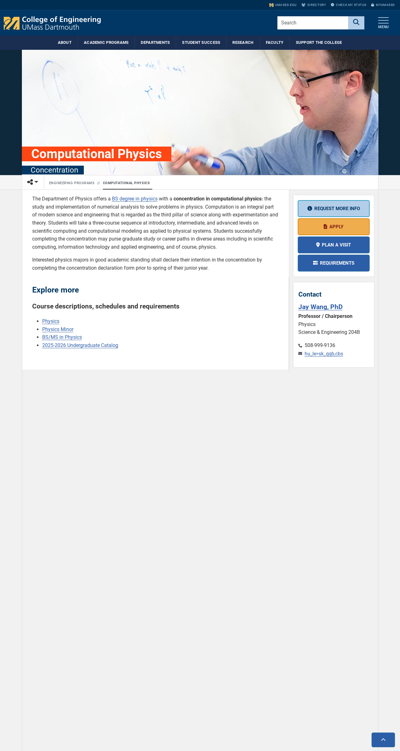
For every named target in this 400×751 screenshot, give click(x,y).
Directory (313, 5)
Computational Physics (126, 183)
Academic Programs (106, 42)
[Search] (356, 22)
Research (242, 42)
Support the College (319, 42)
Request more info (337, 208)
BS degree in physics (135, 199)
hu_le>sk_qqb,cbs (324, 354)
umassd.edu (282, 5)
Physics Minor (57, 329)
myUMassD (383, 5)
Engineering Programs (72, 183)
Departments (155, 42)
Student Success (201, 42)
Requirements (337, 263)
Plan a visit (336, 245)
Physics (50, 321)
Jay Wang (320, 307)
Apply (336, 227)
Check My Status (348, 5)
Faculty (275, 42)
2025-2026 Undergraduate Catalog (80, 345)
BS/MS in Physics (62, 337)
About (65, 42)
